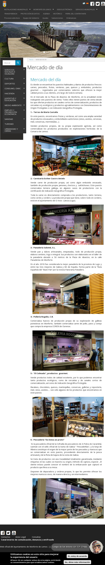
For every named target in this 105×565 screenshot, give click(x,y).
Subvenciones (57, 18)
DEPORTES (14, 83)
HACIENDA (14, 93)
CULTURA (14, 78)
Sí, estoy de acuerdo (77, 556)
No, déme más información (77, 562)
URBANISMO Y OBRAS (14, 130)
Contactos (5, 537)
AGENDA (46, 13)
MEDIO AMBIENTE (14, 105)
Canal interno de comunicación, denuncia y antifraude (27, 539)
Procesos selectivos (12, 18)
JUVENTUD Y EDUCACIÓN (14, 99)
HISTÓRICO (57, 13)
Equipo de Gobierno (31, 18)
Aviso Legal (20, 537)
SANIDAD (14, 119)
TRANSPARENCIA (10, 13)
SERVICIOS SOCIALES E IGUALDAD (14, 71)
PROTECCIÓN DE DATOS (30, 13)
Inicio (31, 60)
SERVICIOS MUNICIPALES (86, 9)
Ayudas (45, 18)
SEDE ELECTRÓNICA (64, 9)
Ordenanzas (71, 18)
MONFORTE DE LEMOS (43, 9)
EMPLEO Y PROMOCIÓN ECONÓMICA (14, 112)
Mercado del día (46, 79)
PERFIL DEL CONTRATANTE (75, 13)
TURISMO (9, 124)
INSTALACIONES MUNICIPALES (17, 9)
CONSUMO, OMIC (14, 88)
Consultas (36, 537)
